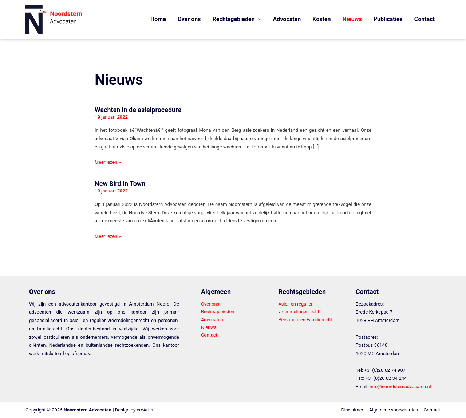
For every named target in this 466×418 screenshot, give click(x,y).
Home (158, 19)
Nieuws (352, 19)
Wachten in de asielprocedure (138, 110)
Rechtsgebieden (218, 311)
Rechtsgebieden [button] (234, 19)
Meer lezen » (108, 161)
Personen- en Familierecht (305, 319)
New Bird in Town (120, 183)
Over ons (189, 19)
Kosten (321, 19)
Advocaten (287, 19)
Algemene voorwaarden (393, 410)
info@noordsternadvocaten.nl (401, 386)
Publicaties (388, 19)
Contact (424, 19)
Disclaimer (351, 410)
